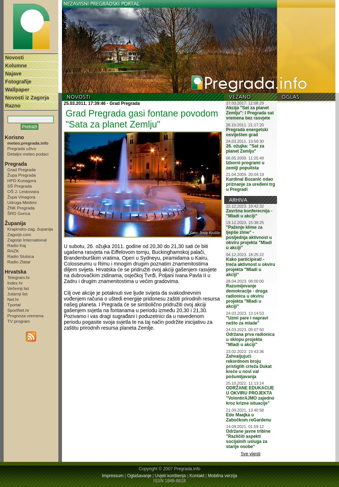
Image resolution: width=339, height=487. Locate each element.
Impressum (113, 475)
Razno (12, 106)
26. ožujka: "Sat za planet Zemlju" (245, 149)
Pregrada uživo (21, 148)
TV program (18, 321)
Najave (13, 73)
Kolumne (16, 65)
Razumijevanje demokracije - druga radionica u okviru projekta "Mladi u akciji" (247, 296)
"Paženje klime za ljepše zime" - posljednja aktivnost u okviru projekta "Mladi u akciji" (249, 237)
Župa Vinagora (21, 197)
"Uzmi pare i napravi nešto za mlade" (247, 320)
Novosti (14, 57)
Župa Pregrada (21, 175)
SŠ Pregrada (19, 186)
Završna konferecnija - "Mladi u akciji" (249, 213)
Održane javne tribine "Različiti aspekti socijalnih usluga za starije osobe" (248, 439)
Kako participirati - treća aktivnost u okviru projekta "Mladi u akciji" (250, 267)
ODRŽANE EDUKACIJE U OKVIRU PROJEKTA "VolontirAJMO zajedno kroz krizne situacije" (250, 395)
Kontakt (197, 475)
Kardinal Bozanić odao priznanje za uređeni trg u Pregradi (250, 184)
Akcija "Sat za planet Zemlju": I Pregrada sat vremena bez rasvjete (250, 113)
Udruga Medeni (21, 202)
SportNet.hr (18, 310)
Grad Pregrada (21, 169)
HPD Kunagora (21, 180)
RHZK (13, 250)
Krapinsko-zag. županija (30, 229)
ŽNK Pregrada (21, 207)
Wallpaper (17, 90)
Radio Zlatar (19, 261)
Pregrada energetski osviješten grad (247, 132)
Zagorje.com (19, 234)
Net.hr (13, 299)
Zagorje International (27, 239)
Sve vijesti (251, 453)
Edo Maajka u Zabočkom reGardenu (248, 417)
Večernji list (18, 288)
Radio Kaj (16, 245)
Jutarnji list (17, 293)
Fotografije (18, 82)
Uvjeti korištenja (170, 475)
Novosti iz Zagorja (27, 98)
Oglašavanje (139, 475)
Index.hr (15, 282)
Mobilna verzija (222, 475)
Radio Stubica (20, 256)
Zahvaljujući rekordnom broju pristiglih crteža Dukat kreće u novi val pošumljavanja (249, 366)
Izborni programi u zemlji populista (245, 165)
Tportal (14, 304)
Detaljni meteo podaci (27, 154)
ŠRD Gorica (18, 213)
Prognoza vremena (25, 315)
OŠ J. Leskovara (23, 191)
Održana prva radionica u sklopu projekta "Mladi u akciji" (250, 339)
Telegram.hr (18, 277)
